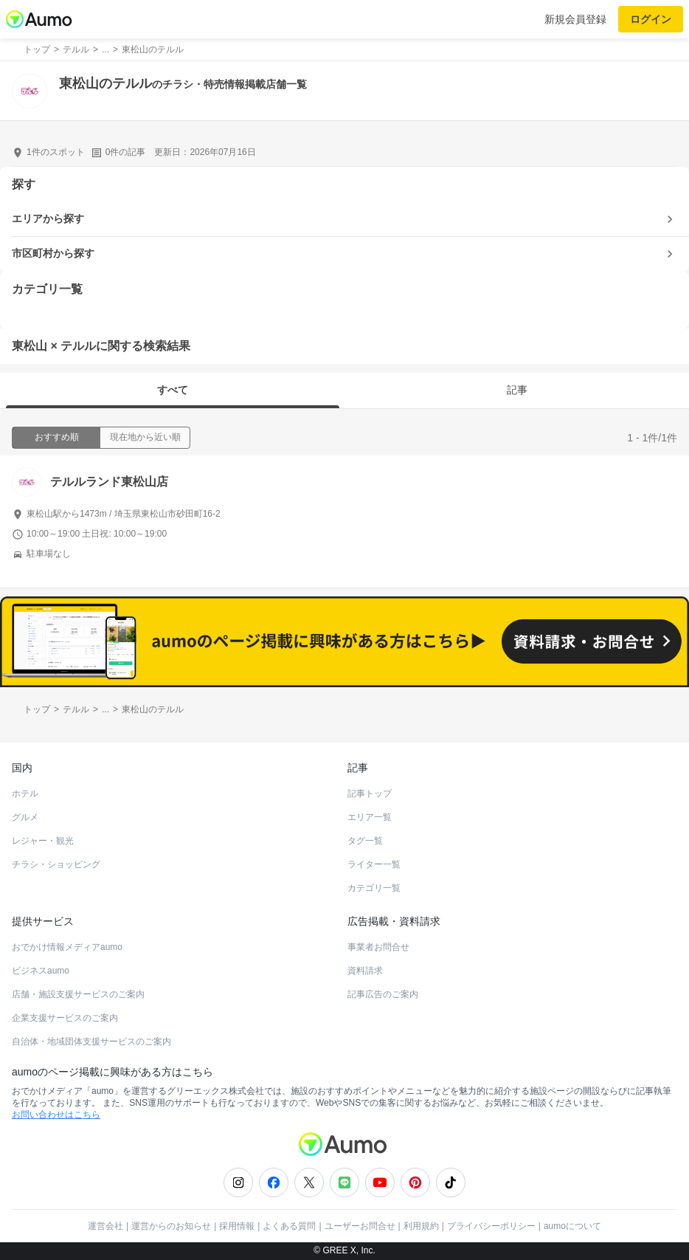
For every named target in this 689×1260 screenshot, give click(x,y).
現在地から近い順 (145, 437)
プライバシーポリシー (491, 1226)
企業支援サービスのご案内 (65, 1017)
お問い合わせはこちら (56, 1114)
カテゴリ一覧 (374, 888)
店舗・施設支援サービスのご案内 (78, 994)
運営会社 (105, 1226)
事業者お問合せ (378, 947)
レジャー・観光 (43, 840)
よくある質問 (289, 1226)
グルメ (25, 817)
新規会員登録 (575, 19)
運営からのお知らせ (171, 1226)
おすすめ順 (57, 437)
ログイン (650, 19)
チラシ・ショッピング (56, 864)
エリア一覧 (369, 817)
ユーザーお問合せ (360, 1226)
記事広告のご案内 (382, 994)
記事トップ (369, 793)
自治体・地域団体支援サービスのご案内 (91, 1041)
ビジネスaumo (40, 970)
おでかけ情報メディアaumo (67, 947)
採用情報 (237, 1226)
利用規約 (421, 1226)
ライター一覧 (374, 864)
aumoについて (572, 1226)
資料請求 (365, 970)
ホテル (25, 793)
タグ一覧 (365, 840)
